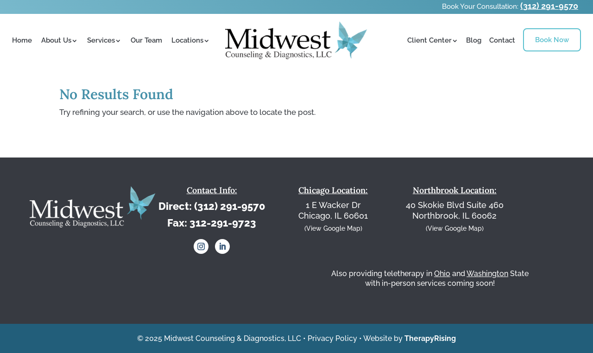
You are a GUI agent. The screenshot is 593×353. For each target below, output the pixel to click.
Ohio (442, 273)
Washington (487, 273)
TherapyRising (430, 338)
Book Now (552, 40)
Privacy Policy (332, 338)
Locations (187, 40)
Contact (502, 40)
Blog (473, 40)
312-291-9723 (222, 223)
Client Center (429, 40)
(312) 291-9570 (549, 6)
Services (101, 40)
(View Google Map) (333, 228)
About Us (56, 40)
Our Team (146, 40)
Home (22, 40)
